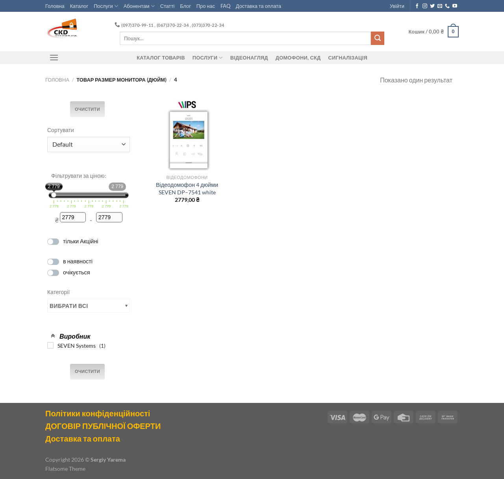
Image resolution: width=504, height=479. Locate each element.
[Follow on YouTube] (454, 6)
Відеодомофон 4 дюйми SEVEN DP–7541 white (187, 188)
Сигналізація (347, 57)
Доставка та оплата (258, 6)
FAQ (225, 6)
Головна (55, 6)
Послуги (106, 6)
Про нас (205, 6)
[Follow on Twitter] (432, 6)
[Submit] (377, 38)
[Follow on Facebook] (417, 6)
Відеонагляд (249, 57)
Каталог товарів (161, 57)
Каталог (79, 6)
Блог (185, 6)
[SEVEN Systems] (50, 345)
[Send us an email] (439, 6)
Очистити (87, 109)
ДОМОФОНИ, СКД (298, 57)
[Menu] (54, 57)
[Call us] (447, 6)
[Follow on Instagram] (424, 6)
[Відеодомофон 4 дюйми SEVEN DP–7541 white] (187, 134)
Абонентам (139, 6)
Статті (167, 6)
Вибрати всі (69, 305)
